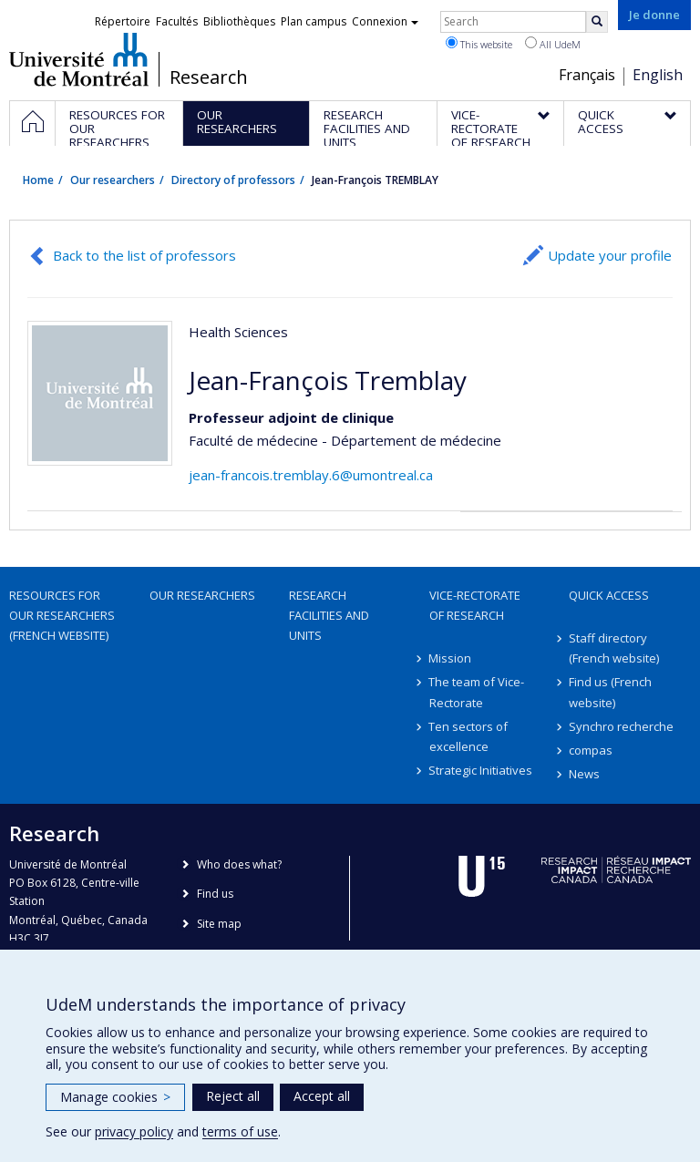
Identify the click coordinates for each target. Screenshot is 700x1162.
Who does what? (239, 864)
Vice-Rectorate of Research (474, 605)
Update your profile (610, 255)
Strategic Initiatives (481, 770)
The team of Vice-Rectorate (477, 692)
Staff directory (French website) (614, 648)
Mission (450, 658)
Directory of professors (233, 180)
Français (587, 75)
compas (590, 750)
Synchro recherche (621, 726)
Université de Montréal (79, 59)
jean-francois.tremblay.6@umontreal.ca (311, 475)
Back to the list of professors (144, 255)
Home (38, 180)
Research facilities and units (329, 615)
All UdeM (553, 43)
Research (209, 77)
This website (479, 43)
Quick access (609, 595)
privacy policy (134, 1131)
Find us (215, 893)
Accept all (321, 1096)
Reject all (233, 1096)
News (584, 774)
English (658, 75)
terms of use (240, 1131)
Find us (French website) (610, 692)
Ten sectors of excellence (469, 736)
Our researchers (112, 180)
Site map (219, 923)
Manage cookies (115, 1096)
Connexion (385, 21)
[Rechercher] (597, 22)
